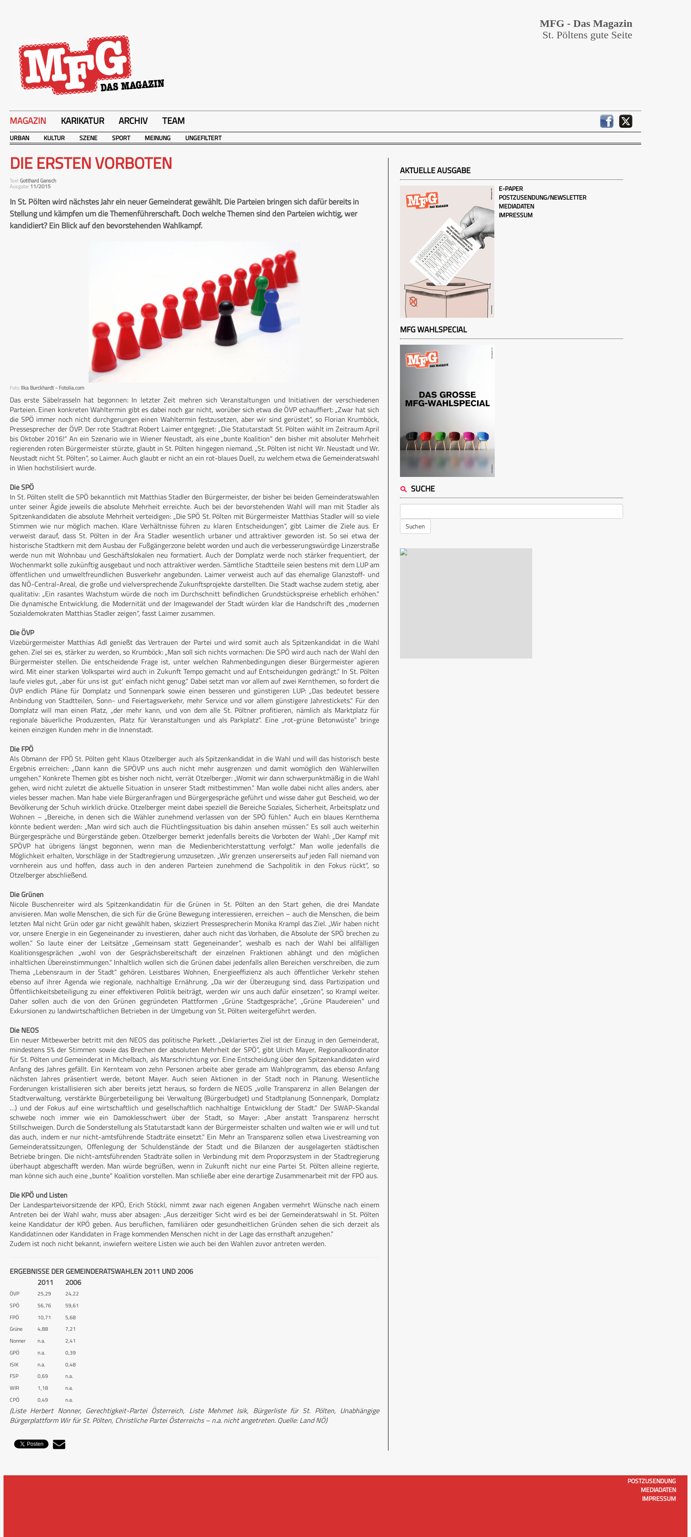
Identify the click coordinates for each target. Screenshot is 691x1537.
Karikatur (82, 120)
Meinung (158, 137)
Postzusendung (652, 1480)
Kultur (54, 137)
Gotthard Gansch (38, 180)
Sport (121, 137)
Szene (88, 137)
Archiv (133, 120)
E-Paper (511, 188)
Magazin (28, 120)
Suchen (415, 526)
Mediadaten (516, 206)
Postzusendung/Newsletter (542, 197)
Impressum (516, 215)
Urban (19, 137)
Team (173, 120)
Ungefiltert (203, 137)
